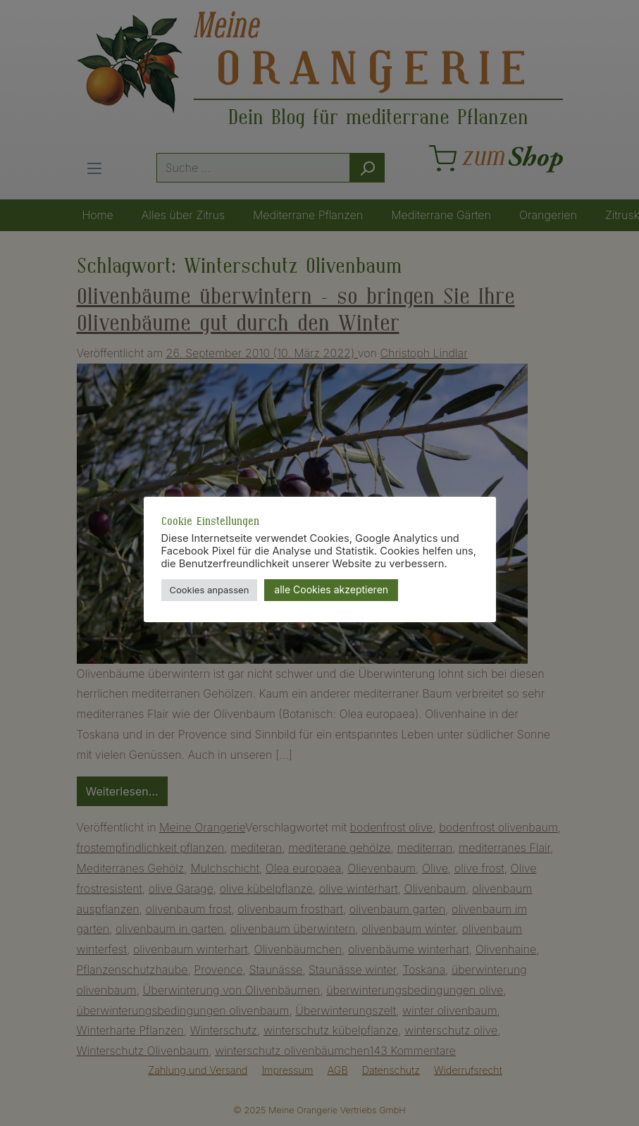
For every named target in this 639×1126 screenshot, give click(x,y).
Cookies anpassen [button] (209, 589)
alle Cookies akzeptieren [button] (331, 589)
